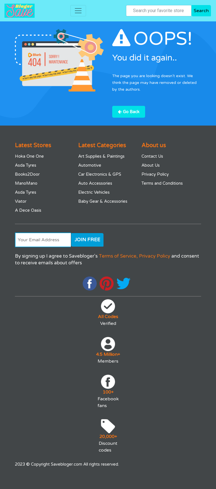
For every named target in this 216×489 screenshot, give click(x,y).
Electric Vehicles (94, 192)
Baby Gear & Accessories (102, 201)
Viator (20, 201)
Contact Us (152, 156)
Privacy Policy (155, 174)
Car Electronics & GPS (99, 174)
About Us (150, 165)
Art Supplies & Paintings (101, 156)
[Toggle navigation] (78, 10)
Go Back (129, 111)
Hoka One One (29, 156)
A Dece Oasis (28, 210)
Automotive (89, 165)
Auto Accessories (95, 183)
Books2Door (27, 174)
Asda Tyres (25, 165)
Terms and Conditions (162, 183)
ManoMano (26, 183)
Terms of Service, (118, 256)
